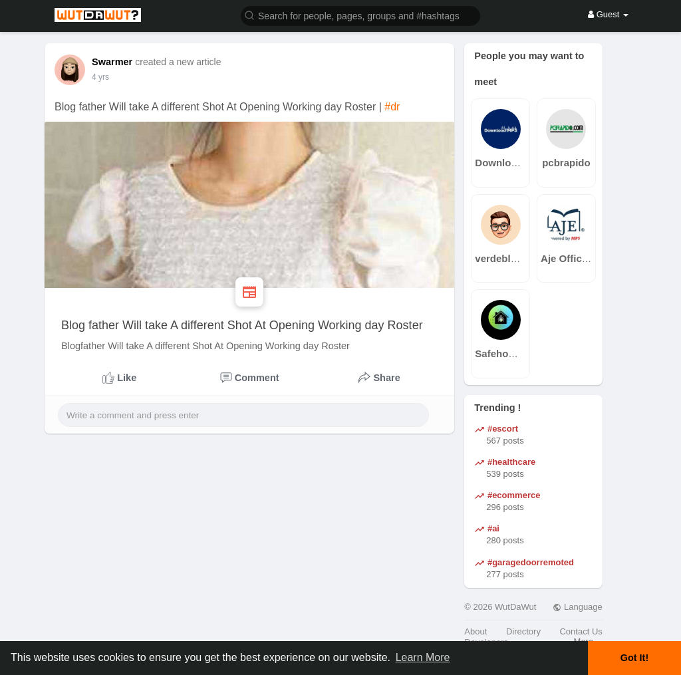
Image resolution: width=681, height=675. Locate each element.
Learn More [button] (423, 657)
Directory (523, 631)
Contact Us (580, 631)
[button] (360, 15)
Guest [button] (608, 14)
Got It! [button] (634, 657)
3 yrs (100, 77)
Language (577, 607)
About (475, 631)
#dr (392, 106)
